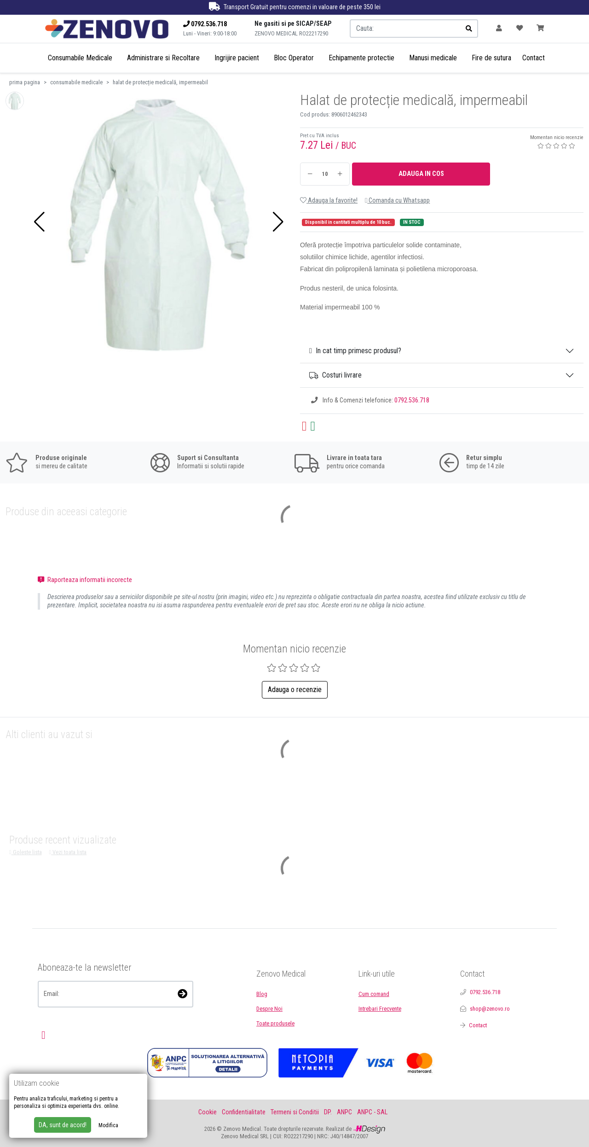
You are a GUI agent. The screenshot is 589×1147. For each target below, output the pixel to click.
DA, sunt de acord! (63, 1125)
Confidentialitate (244, 1112)
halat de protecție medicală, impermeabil (160, 82)
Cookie (207, 1112)
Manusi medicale (433, 57)
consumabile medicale (76, 82)
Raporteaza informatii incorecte (85, 580)
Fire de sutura (491, 57)
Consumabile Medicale (80, 57)
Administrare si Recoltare (163, 57)
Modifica (108, 1125)
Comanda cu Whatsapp (397, 200)
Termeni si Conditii (295, 1112)
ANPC (344, 1112)
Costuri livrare (335, 375)
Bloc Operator (294, 57)
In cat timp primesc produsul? (355, 350)
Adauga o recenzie (295, 689)
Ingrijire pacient (236, 57)
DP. (328, 1112)
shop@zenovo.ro (490, 1008)
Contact (533, 57)
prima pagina (24, 82)
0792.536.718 (411, 400)
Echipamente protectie (361, 57)
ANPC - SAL (372, 1112)
